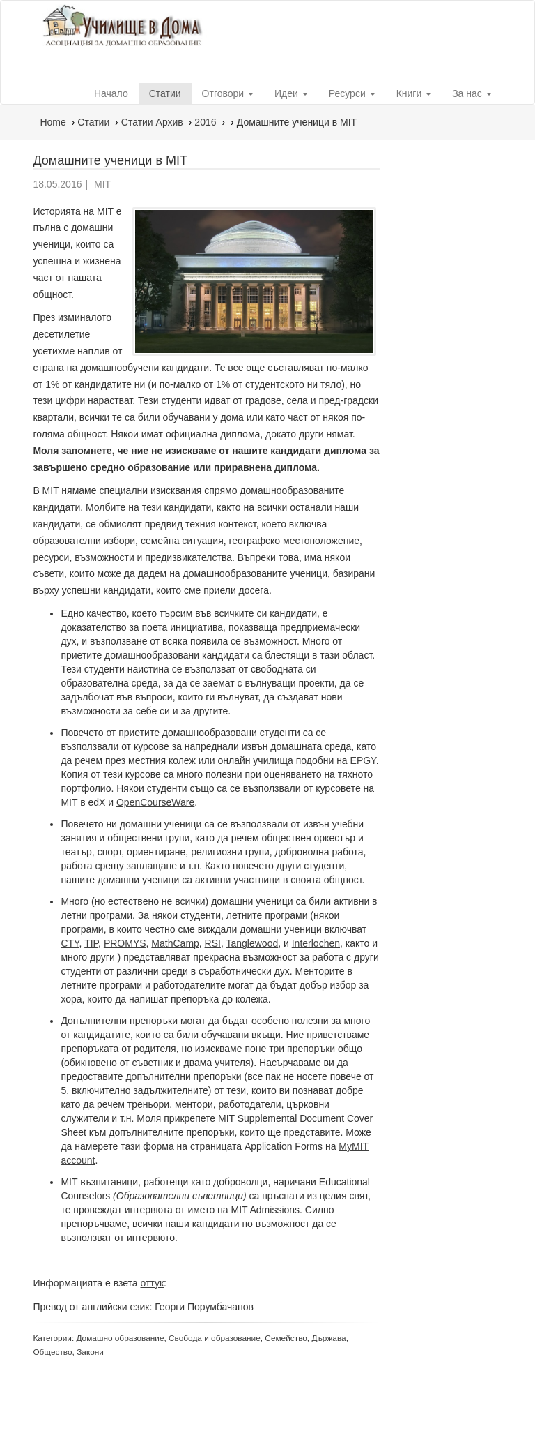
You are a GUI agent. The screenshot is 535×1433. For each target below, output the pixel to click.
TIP (91, 943)
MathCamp (175, 943)
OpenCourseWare (155, 802)
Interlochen (316, 943)
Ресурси (352, 93)
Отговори (228, 93)
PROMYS (125, 943)
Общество (52, 1352)
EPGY (363, 760)
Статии (165, 93)
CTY (70, 943)
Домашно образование (120, 1338)
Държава (328, 1338)
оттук (152, 1283)
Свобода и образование (215, 1338)
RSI (213, 943)
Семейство (286, 1338)
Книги (414, 93)
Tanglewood (252, 943)
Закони (90, 1352)
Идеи (291, 93)
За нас (472, 93)
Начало (111, 93)
